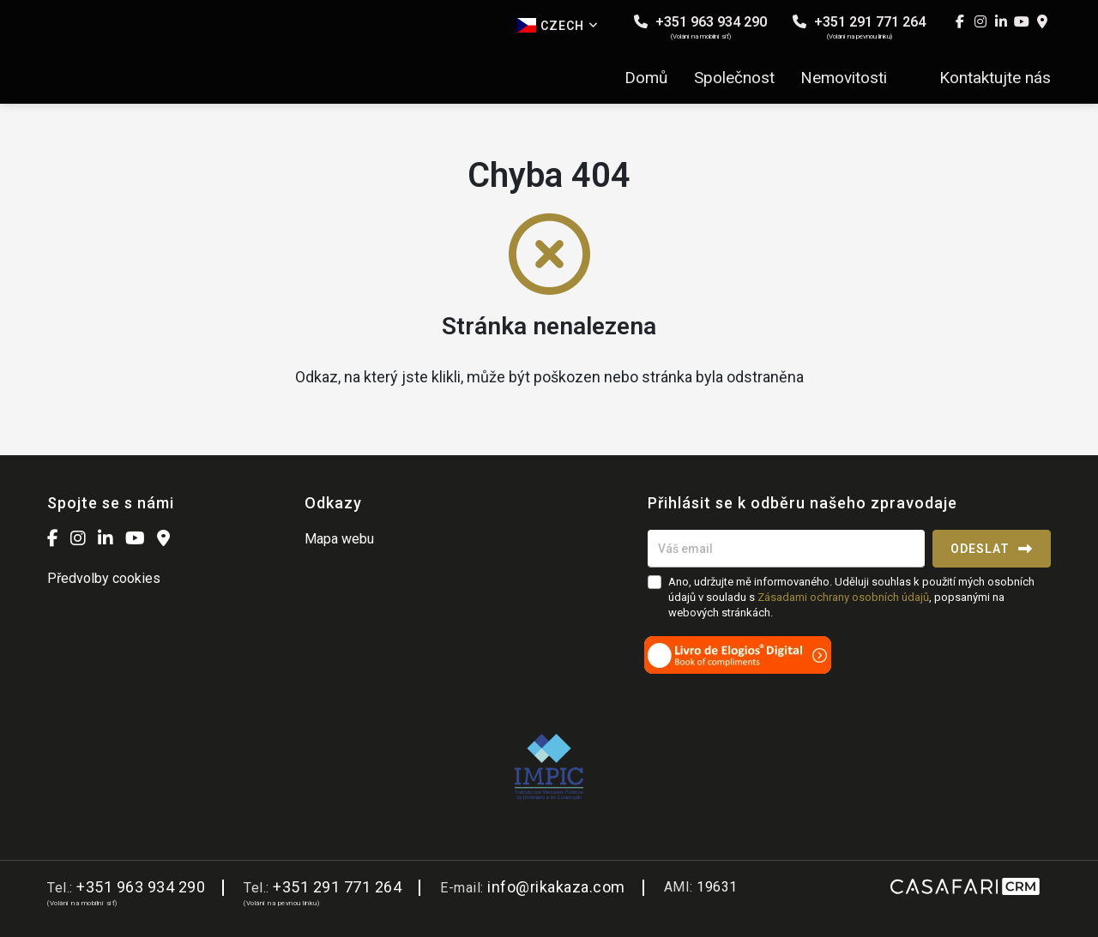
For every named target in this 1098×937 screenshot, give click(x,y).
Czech (558, 25)
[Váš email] (786, 549)
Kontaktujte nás (995, 78)
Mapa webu (339, 539)
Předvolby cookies (103, 578)
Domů (645, 78)
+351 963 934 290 (700, 27)
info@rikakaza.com (556, 887)
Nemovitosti (843, 78)
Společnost (734, 78)
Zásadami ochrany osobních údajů (843, 597)
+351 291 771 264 (859, 27)
